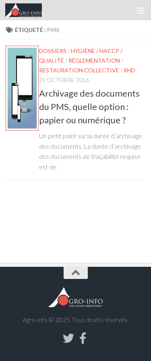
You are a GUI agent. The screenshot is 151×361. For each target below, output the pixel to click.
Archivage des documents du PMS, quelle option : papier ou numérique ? (89, 106)
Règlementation (94, 60)
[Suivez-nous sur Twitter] (68, 338)
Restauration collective (79, 70)
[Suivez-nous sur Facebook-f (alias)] (83, 338)
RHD (129, 70)
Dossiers (52, 50)
